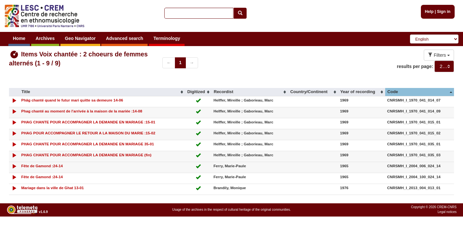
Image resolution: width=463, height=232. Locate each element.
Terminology (166, 38)
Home (19, 38)
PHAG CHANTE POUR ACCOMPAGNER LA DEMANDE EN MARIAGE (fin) (86, 155)
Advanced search (124, 38)
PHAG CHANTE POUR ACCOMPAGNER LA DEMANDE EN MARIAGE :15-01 (88, 122)
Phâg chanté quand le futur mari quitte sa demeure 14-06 (72, 100)
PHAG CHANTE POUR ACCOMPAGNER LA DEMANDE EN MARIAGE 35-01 (87, 144)
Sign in (443, 11)
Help (429, 11)
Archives (45, 38)
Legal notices (447, 212)
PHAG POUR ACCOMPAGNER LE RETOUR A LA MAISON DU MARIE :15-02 (88, 133)
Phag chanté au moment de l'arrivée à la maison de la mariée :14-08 (81, 111)
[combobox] (444, 66)
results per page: (415, 66)
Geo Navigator (80, 38)
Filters (439, 55)
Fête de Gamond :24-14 (42, 166)
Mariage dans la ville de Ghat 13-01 (52, 188)
